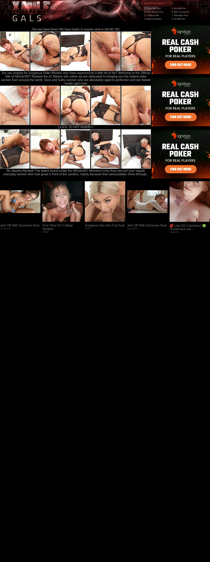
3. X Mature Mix (151, 15)
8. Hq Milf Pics (178, 19)
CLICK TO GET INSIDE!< (76, 127)
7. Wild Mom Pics (180, 15)
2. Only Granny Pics (153, 12)
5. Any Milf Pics (179, 8)
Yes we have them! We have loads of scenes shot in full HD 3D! (76, 29)
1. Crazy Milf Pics (152, 8)
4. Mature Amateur (153, 19)
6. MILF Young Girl (180, 12)
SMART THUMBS (112, 491)
